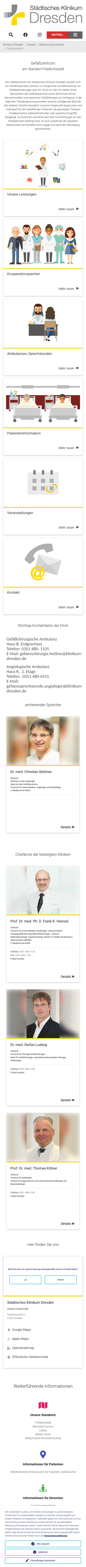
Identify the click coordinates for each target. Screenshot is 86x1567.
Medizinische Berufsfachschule (43, 1438)
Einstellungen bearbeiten (43, 1560)
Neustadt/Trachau (43, 1426)
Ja (25, 1279)
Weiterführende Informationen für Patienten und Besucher (43, 1471)
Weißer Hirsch (43, 1434)
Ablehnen (43, 1552)
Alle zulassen (43, 1544)
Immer (60, 1279)
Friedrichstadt (43, 1422)
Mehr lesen (69, 209)
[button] (43, 1330)
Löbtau (43, 1430)
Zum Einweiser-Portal (43, 1505)
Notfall (57, 34)
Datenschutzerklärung (55, 1535)
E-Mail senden (17, 958)
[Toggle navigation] (75, 34)
